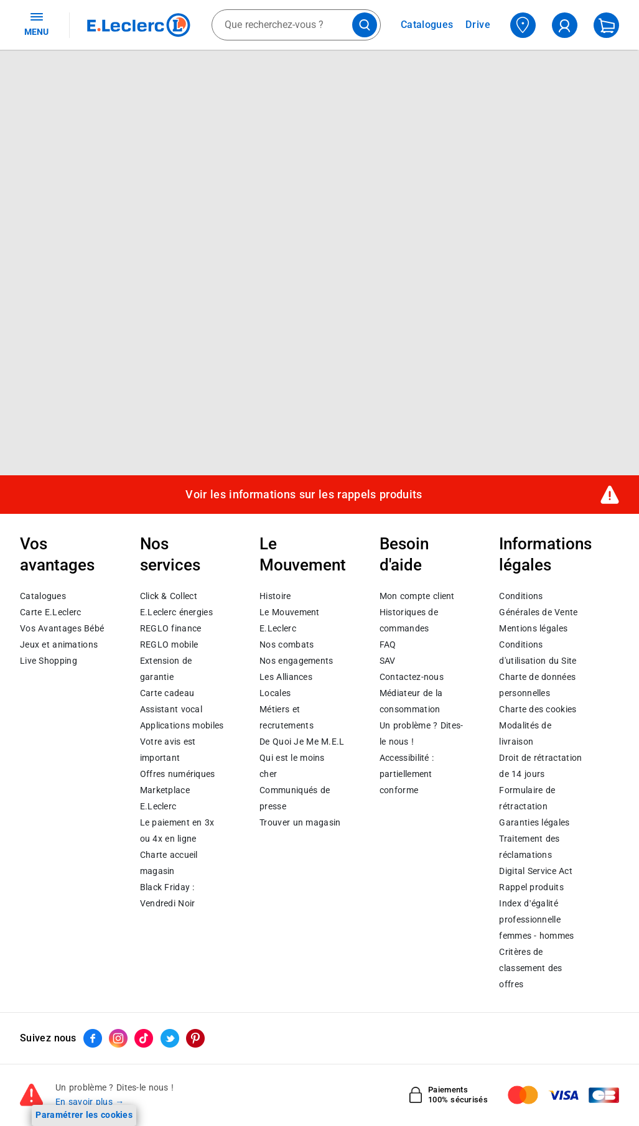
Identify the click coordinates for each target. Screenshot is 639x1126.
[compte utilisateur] (564, 25)
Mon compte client (417, 596)
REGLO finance (171, 628)
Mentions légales (533, 628)
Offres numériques (177, 774)
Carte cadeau (167, 693)
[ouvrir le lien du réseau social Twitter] (170, 1038)
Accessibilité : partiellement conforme (407, 774)
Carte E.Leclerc (50, 612)
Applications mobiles (182, 725)
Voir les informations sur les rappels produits (303, 494)
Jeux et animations (59, 644)
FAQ (388, 644)
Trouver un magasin (299, 822)
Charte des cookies (537, 709)
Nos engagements (296, 661)
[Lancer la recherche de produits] (364, 24)
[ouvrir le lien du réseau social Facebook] (92, 1038)
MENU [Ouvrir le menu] (36, 24)
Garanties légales (534, 822)
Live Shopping (48, 661)
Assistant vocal (171, 709)
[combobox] (296, 24)
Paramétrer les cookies (84, 1115)
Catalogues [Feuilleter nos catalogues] (427, 25)
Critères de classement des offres (530, 968)
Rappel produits (531, 887)
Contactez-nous (412, 677)
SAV (388, 661)
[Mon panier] (606, 25)
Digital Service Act (535, 871)
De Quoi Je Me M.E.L (301, 742)
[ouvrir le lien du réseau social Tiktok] (143, 1038)
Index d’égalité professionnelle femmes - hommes (536, 919)
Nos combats (286, 644)
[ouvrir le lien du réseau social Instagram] (118, 1038)
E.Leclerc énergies (176, 612)
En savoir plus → (89, 1102)
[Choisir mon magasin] (523, 25)
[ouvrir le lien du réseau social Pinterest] (195, 1038)
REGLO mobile (169, 644)
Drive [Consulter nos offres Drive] (478, 24)
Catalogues (43, 596)
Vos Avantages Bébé (62, 628)
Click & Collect (168, 596)
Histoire (275, 596)
